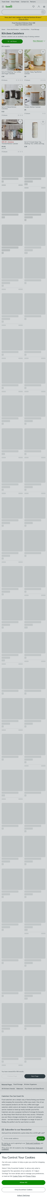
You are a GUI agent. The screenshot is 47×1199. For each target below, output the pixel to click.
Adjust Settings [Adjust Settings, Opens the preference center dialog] (23, 1196)
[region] (23, 1176)
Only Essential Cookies (23, 1190)
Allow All (23, 1182)
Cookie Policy (17, 1176)
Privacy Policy (31, 1176)
